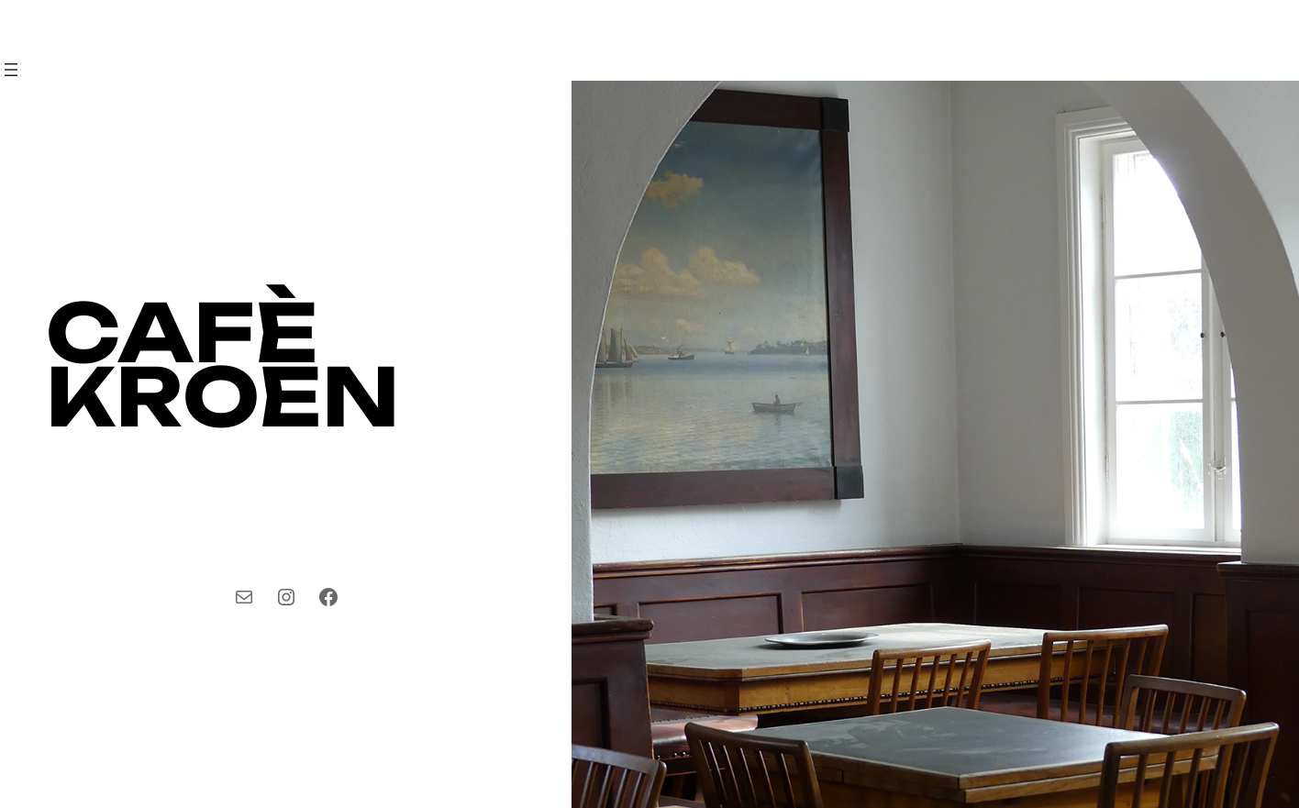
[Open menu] (11, 70)
